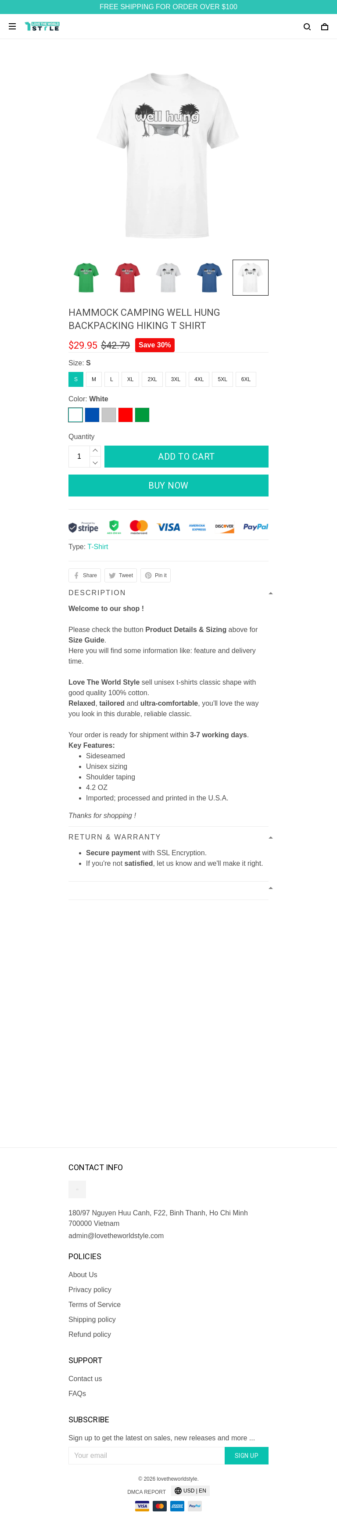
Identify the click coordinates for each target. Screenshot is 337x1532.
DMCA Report (146, 1492)
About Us (82, 1274)
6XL (246, 379)
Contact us (85, 1378)
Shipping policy (92, 1319)
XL (130, 379)
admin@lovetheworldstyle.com (116, 1235)
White (98, 399)
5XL (222, 379)
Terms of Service (94, 1304)
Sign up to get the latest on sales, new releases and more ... (161, 1438)
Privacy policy (89, 1289)
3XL (175, 379)
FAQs (77, 1393)
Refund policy (89, 1334)
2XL (152, 379)
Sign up (247, 1455)
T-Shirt (97, 546)
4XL (199, 379)
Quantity (81, 436)
